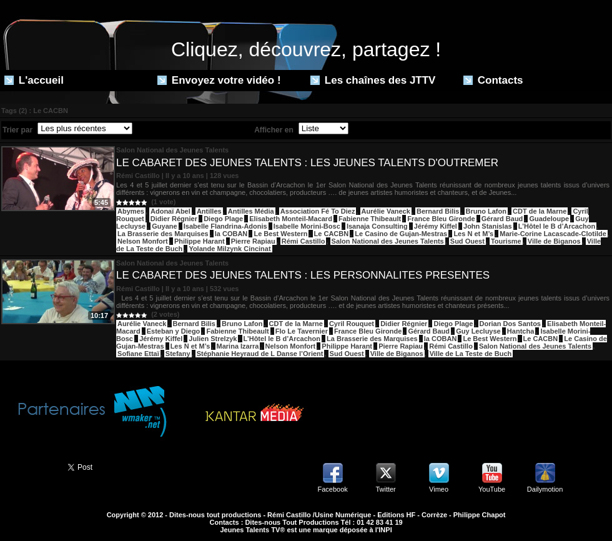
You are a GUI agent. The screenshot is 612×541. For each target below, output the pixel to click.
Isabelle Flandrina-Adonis (225, 226)
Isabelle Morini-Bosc (307, 226)
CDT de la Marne (539, 211)
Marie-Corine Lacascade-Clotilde (553, 233)
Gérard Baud (502, 218)
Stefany (177, 353)
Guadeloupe (549, 218)
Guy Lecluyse (478, 331)
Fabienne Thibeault (369, 218)
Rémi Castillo (303, 241)
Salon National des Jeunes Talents (388, 241)
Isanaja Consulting (377, 226)
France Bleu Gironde (441, 218)
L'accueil (34, 80)
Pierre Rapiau (253, 241)
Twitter (385, 489)
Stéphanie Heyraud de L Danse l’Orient (260, 353)
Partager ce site (28, 466)
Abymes (130, 211)
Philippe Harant (199, 241)
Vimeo (438, 489)
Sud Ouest (467, 241)
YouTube (491, 489)
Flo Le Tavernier (301, 331)
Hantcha (520, 331)
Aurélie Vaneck (386, 211)
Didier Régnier (174, 218)
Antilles (209, 211)
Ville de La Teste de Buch (471, 353)
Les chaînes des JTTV (372, 80)
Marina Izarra (238, 346)
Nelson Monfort (142, 241)
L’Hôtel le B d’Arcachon (556, 226)
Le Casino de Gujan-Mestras (401, 233)
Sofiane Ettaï (138, 353)
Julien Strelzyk (213, 338)
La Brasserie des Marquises (163, 233)
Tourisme (506, 241)
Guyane (164, 226)
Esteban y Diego (173, 331)
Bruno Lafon (486, 211)
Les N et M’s (473, 233)
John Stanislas (487, 226)
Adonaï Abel (170, 211)
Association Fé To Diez (317, 211)
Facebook (332, 489)
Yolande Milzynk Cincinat (229, 248)
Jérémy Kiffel (435, 226)
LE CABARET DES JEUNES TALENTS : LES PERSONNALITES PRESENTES (303, 275)
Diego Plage (223, 218)
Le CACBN (331, 233)
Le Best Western (280, 233)
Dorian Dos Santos (510, 323)
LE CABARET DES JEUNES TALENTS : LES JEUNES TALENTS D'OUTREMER (307, 163)
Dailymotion (545, 489)
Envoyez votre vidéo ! (219, 80)
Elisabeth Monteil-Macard (290, 218)
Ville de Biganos (554, 241)
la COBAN (231, 233)
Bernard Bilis (438, 211)
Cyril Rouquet (351, 323)
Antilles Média (251, 211)
